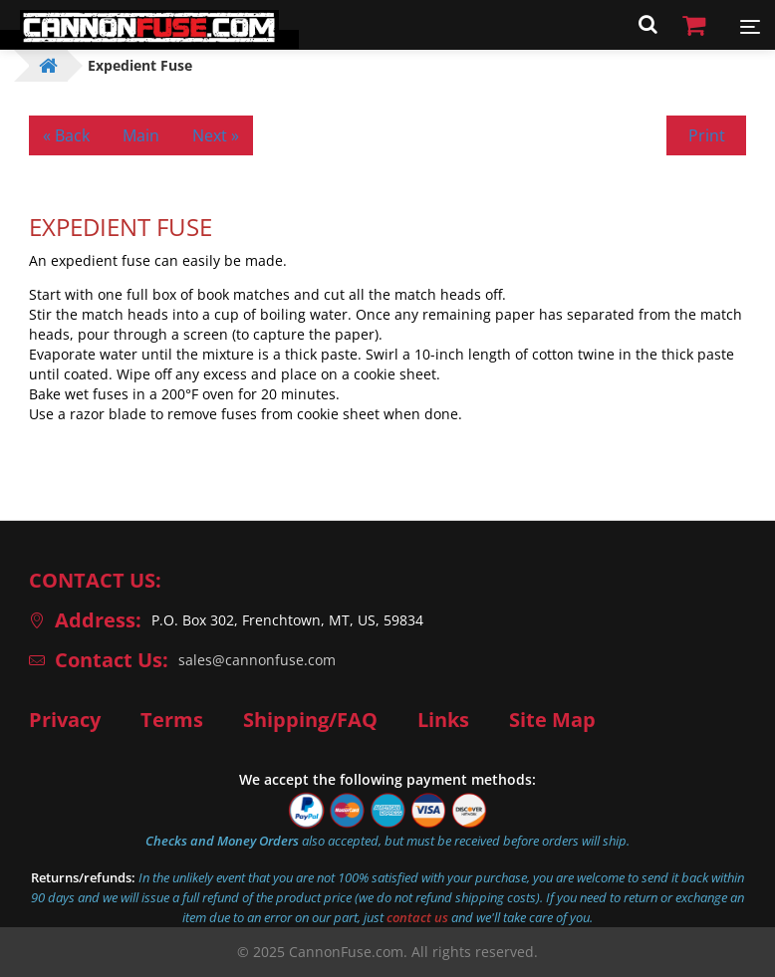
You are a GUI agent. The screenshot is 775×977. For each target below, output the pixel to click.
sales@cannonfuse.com (257, 659)
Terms (171, 720)
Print (706, 135)
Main (141, 135)
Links (443, 720)
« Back (66, 135)
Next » (215, 135)
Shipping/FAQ (310, 720)
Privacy (65, 720)
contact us (417, 917)
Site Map (552, 720)
